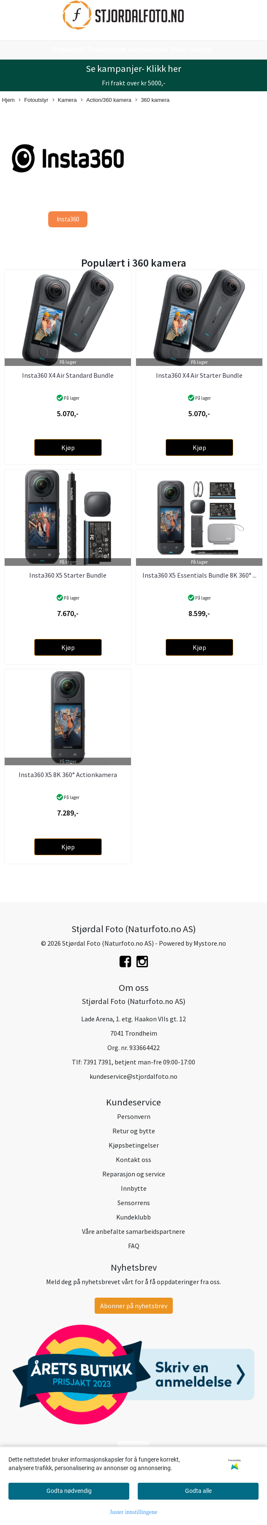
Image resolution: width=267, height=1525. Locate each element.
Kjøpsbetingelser (134, 1145)
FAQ (133, 1245)
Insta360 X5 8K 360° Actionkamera (68, 774)
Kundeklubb (133, 1217)
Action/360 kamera (106, 100)
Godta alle (198, 1490)
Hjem (8, 100)
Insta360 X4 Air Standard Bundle (68, 375)
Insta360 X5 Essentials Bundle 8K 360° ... (199, 575)
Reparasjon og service (133, 1174)
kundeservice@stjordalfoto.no (133, 1076)
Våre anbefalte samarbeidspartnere (133, 1231)
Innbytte (134, 1188)
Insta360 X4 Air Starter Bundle (199, 375)
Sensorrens (133, 1202)
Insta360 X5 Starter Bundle (67, 575)
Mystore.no (209, 943)
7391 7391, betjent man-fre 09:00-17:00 (139, 1062)
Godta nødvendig (69, 1490)
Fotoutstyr (33, 100)
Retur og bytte (133, 1131)
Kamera (64, 100)
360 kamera (152, 100)
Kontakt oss (133, 1159)
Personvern (133, 1116)
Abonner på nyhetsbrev (133, 1305)
